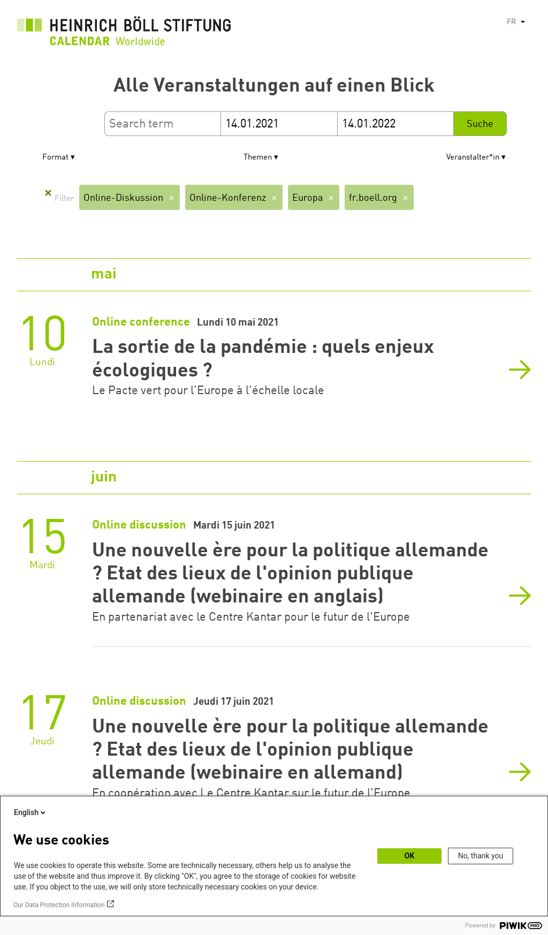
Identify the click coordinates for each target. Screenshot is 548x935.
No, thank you (481, 855)
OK (410, 855)
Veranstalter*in (472, 158)
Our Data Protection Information (58, 905)
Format (55, 158)
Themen (257, 158)
